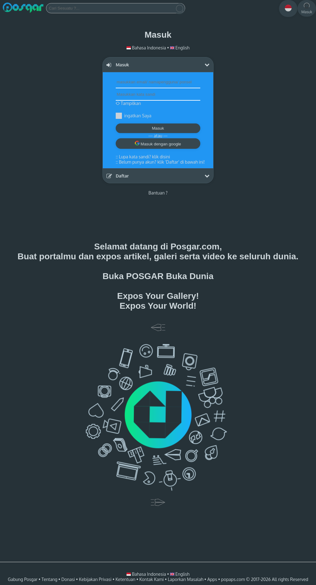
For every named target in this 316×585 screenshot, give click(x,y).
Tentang (49, 579)
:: (143, 156)
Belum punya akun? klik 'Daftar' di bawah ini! (162, 162)
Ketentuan (125, 579)
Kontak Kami (151, 579)
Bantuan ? (158, 192)
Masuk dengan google (158, 143)
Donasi (68, 579)
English (179, 47)
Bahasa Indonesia (147, 47)
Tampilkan (128, 103)
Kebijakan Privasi (95, 579)
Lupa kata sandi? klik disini (144, 156)
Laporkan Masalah (185, 579)
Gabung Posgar (22, 579)
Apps (212, 579)
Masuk (158, 128)
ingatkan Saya (137, 115)
